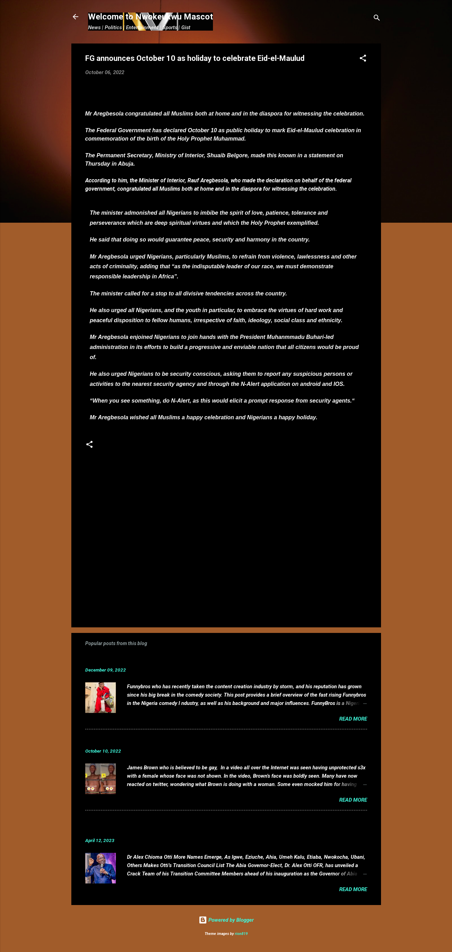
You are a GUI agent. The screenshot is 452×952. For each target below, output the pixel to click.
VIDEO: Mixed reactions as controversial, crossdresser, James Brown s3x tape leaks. (206, 740)
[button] (363, 59)
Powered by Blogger (226, 920)
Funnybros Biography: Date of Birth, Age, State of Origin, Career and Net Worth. (199, 659)
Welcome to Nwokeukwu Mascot (150, 17)
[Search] (377, 19)
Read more (353, 719)
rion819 (241, 933)
